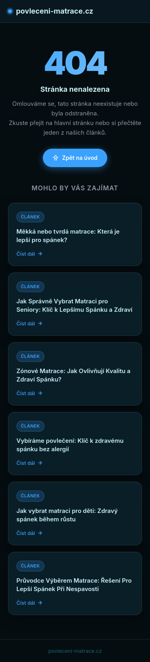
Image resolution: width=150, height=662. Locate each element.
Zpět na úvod (75, 157)
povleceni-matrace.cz (50, 11)
